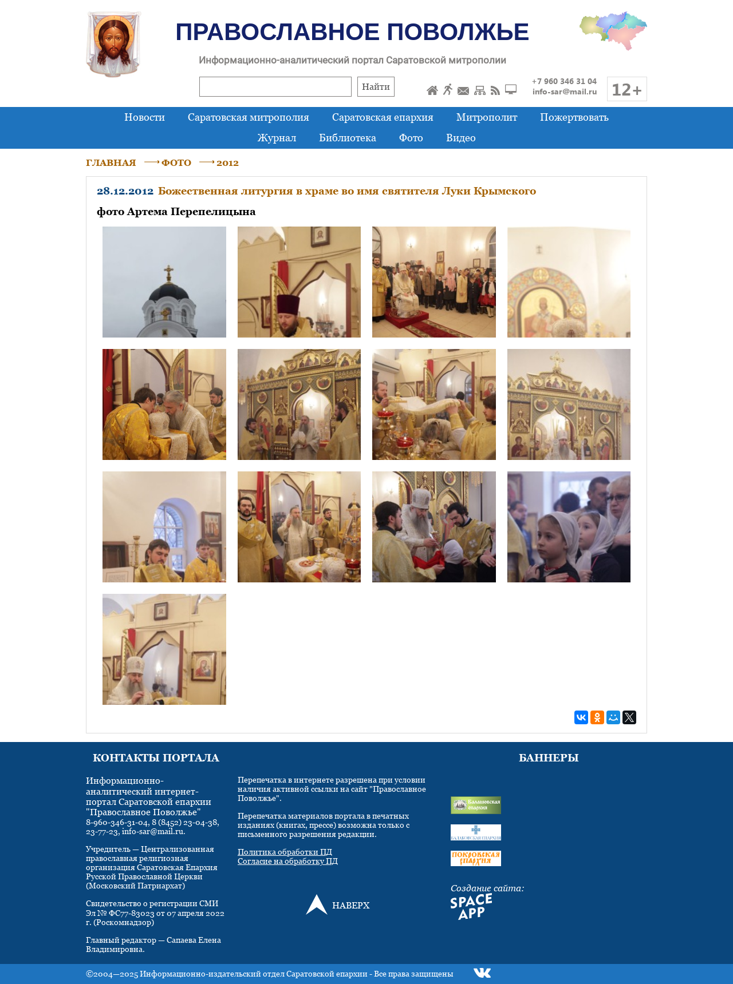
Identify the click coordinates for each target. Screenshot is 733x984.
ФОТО (176, 162)
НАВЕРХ (350, 905)
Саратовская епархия (383, 117)
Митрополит (486, 117)
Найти (376, 86)
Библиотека (347, 138)
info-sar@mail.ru (565, 91)
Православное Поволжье (352, 31)
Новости (144, 117)
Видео (461, 138)
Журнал (277, 138)
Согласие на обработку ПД (288, 861)
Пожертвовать (574, 117)
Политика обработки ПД (285, 851)
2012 (227, 162)
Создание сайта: (488, 888)
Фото (411, 138)
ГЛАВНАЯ (111, 162)
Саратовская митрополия (248, 117)
